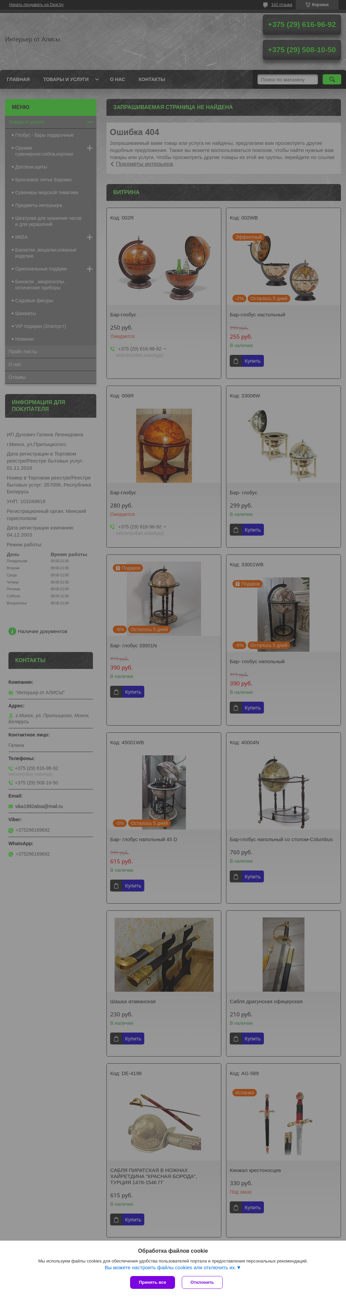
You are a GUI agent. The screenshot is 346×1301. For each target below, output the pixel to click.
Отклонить (202, 1282)
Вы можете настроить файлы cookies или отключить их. (170, 1267)
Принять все (152, 1282)
